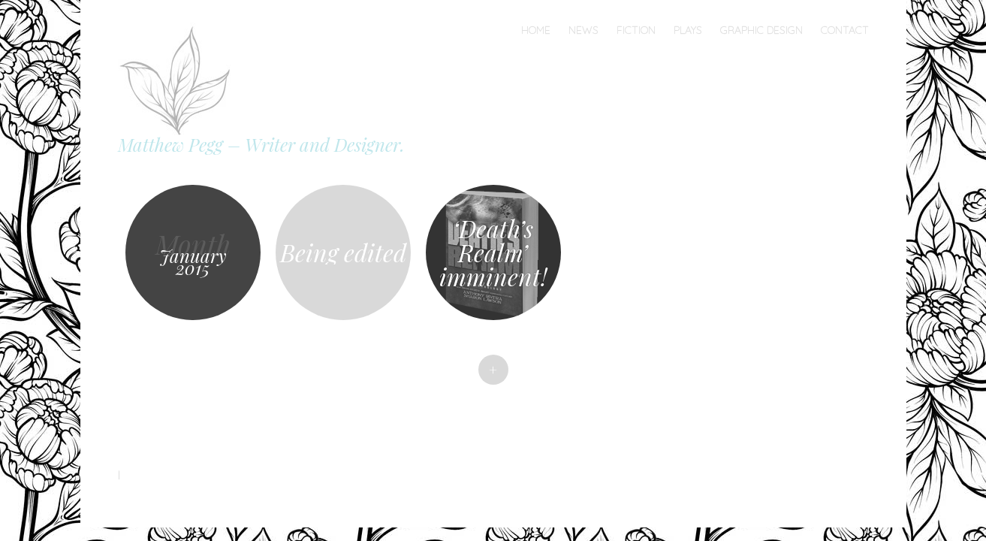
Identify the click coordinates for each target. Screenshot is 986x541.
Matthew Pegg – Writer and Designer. (261, 144)
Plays (688, 30)
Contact (845, 30)
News (583, 30)
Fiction (636, 30)
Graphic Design (761, 30)
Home (535, 30)
